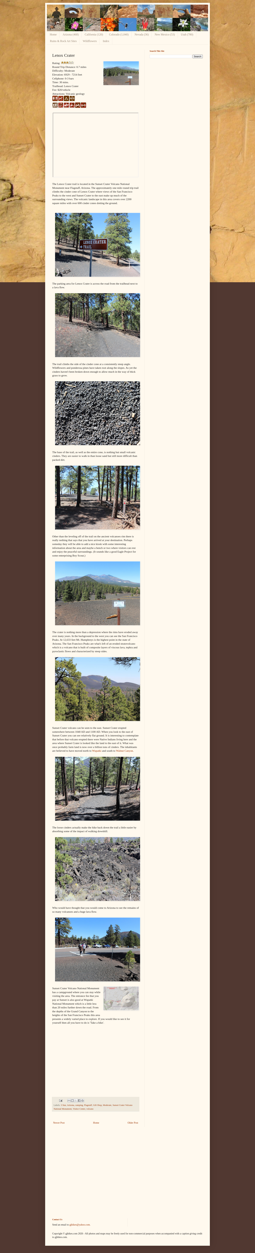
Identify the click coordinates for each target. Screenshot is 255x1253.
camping (79, 1105)
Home (53, 34)
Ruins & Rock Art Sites (63, 41)
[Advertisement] (176, 86)
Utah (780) (187, 34)
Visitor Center (79, 1109)
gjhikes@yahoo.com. (79, 1224)
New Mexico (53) (165, 34)
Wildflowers (90, 41)
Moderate (107, 1105)
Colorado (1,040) (119, 34)
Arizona (70, 1105)
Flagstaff (88, 1105)
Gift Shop (97, 1105)
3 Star (63, 1105)
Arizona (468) (71, 34)
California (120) (94, 34)
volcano (90, 1109)
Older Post (133, 1122)
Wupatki (96, 750)
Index (106, 41)
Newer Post (59, 1122)
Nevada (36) (142, 34)
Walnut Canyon (124, 750)
